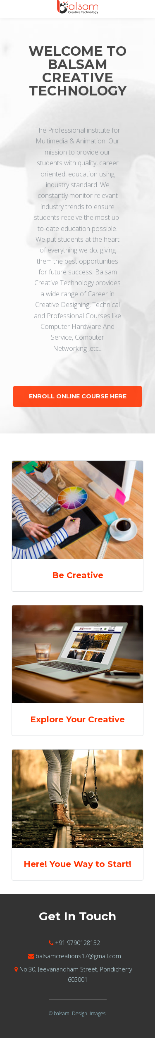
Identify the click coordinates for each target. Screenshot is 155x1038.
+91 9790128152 (77, 943)
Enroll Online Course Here (77, 396)
